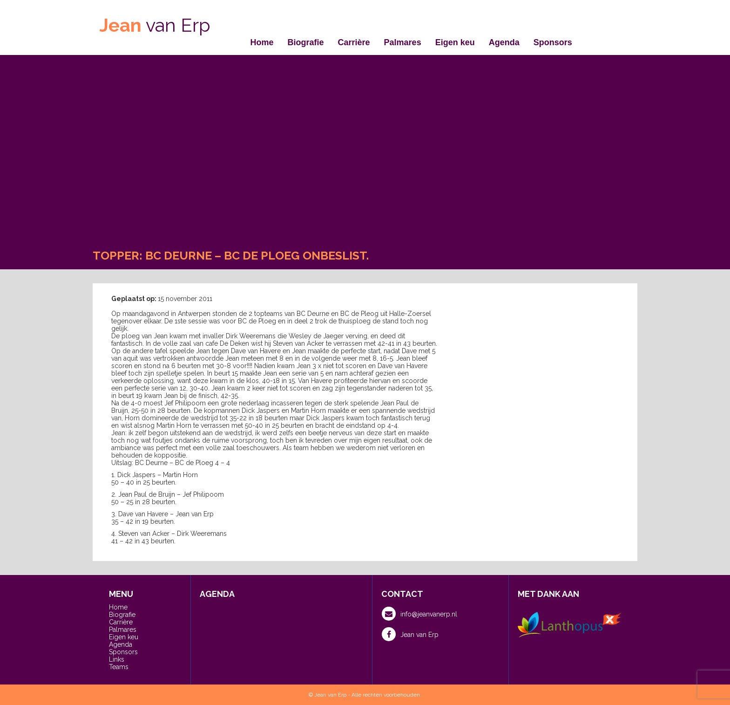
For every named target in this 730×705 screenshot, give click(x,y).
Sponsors (553, 42)
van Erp (155, 25)
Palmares (402, 42)
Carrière (354, 42)
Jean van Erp (410, 634)
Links (116, 659)
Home (262, 42)
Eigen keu (455, 42)
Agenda (504, 42)
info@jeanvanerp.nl (419, 614)
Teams (118, 667)
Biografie (306, 42)
